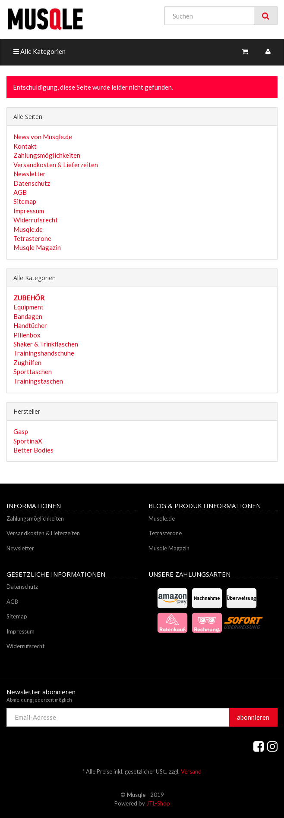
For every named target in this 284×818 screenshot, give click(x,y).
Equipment (28, 307)
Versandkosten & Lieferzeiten (55, 165)
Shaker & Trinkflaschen (45, 344)
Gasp (20, 431)
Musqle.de (28, 229)
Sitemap (24, 201)
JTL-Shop (158, 803)
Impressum (28, 211)
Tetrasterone (32, 238)
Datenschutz (31, 183)
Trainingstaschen (38, 381)
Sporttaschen (32, 371)
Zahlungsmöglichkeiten (46, 155)
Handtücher (30, 325)
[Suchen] (209, 15)
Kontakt (25, 146)
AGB (20, 192)
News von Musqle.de (42, 136)
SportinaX (27, 441)
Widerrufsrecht (35, 220)
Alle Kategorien (39, 51)
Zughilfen (27, 362)
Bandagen (27, 316)
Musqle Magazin (37, 247)
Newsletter (29, 174)
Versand (191, 771)
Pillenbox (27, 335)
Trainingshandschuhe (43, 353)
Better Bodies (33, 450)
